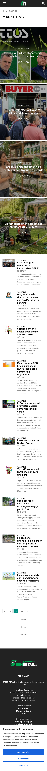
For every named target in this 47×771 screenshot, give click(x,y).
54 (22, 611)
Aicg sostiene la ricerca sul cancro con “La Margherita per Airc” (28, 298)
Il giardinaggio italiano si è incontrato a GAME (28, 265)
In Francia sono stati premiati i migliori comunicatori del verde (28, 407)
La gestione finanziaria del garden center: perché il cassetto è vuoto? (29, 542)
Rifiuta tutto (23, 766)
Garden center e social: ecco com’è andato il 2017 (27, 331)
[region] (23, 748)
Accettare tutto (23, 752)
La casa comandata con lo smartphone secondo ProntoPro (28, 578)
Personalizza (23, 759)
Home (5, 11)
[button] (4, 3)
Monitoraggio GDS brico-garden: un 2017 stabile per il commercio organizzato (27, 369)
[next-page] (27, 611)
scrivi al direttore (23, 695)
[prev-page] (5, 611)
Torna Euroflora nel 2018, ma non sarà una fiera (28, 472)
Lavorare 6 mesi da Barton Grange (28, 442)
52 (10, 611)
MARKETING (23, 49)
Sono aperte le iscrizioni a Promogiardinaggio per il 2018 (28, 505)
